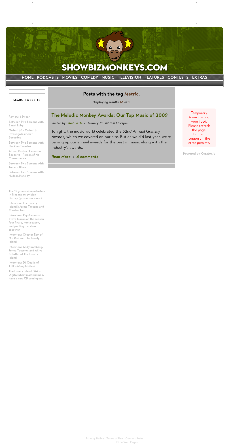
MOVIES (70, 77)
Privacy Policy (95, 438)
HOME (28, 77)
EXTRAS (199, 77)
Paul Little (75, 123)
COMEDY (89, 77)
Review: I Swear (19, 117)
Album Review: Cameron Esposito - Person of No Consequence (25, 154)
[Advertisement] (114, 13)
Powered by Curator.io (199, 153)
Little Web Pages (127, 442)
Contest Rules (134, 438)
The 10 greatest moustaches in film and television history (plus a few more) (27, 194)
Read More (60, 156)
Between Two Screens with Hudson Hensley (26, 174)
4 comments (87, 156)
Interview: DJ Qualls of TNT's (24, 264)
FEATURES (154, 77)
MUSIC (108, 77)
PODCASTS (48, 77)
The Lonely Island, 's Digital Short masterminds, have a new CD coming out (26, 275)
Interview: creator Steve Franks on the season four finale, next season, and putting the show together (26, 223)
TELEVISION (129, 77)
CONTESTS (178, 77)
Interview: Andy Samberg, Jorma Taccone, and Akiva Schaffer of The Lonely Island (26, 252)
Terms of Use (114, 438)
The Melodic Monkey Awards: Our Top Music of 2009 (109, 115)
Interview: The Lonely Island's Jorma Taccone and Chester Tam (26, 206)
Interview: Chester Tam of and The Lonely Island (25, 238)
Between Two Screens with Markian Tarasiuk (26, 144)
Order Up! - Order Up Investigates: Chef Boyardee (23, 134)
